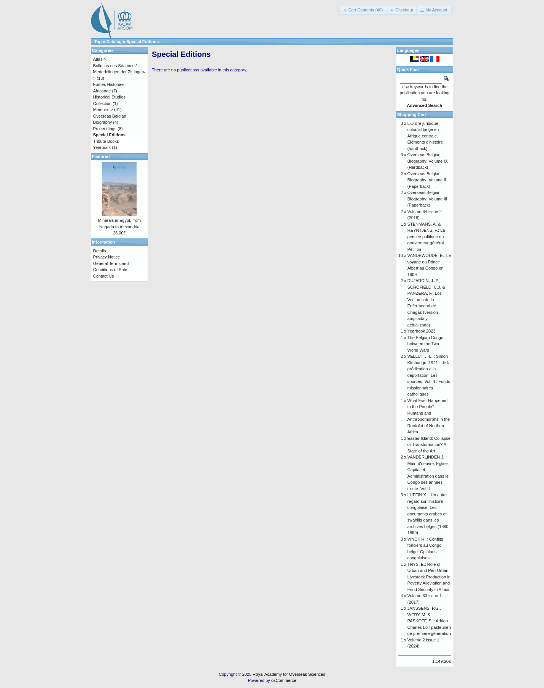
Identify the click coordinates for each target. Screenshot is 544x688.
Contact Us (103, 276)
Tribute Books (106, 141)
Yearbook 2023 (421, 331)
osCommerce (283, 680)
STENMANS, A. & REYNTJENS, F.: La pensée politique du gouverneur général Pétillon (426, 237)
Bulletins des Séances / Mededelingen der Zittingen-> (119, 72)
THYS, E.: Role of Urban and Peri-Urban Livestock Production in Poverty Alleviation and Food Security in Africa (429, 577)
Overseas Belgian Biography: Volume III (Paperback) (427, 198)
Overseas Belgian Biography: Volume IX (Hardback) (427, 161)
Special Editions (142, 41)
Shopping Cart (411, 114)
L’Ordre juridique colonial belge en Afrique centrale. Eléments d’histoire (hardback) (425, 136)
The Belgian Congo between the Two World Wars (425, 343)
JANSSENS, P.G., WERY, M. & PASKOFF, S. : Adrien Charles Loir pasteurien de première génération (429, 621)
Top (97, 41)
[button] (363, 10)
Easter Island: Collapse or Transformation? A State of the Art (429, 444)
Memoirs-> (103, 109)
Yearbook (102, 147)
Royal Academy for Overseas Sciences (289, 674)
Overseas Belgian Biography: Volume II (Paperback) (426, 180)
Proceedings (104, 128)
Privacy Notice (106, 257)
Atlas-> (99, 59)
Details (99, 251)
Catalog (114, 41)
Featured (100, 156)
